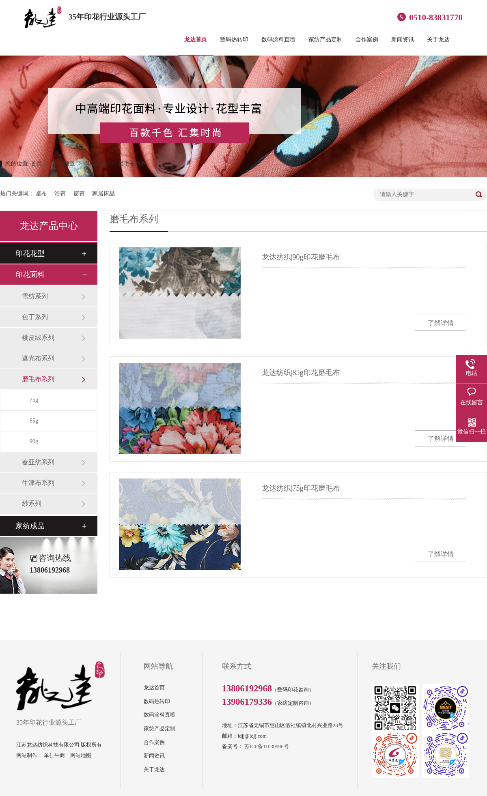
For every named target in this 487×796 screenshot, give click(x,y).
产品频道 (64, 164)
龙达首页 (195, 39)
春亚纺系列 (38, 462)
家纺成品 (30, 526)
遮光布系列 (38, 358)
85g (34, 421)
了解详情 (441, 323)
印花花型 (30, 253)
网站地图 (80, 755)
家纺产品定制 (325, 39)
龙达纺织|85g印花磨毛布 (301, 373)
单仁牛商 (54, 755)
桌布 (41, 194)
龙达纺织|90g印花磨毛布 (301, 257)
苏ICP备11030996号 (266, 746)
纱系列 (31, 503)
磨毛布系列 (132, 164)
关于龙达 (438, 39)
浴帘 (60, 194)
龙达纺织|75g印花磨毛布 (301, 488)
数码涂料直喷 (278, 39)
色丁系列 (35, 316)
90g (34, 441)
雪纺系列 (35, 296)
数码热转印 (234, 39)
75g (34, 400)
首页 (37, 164)
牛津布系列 (38, 482)
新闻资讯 (402, 39)
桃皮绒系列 (38, 337)
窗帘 (79, 194)
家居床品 (103, 194)
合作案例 (367, 39)
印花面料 (97, 164)
